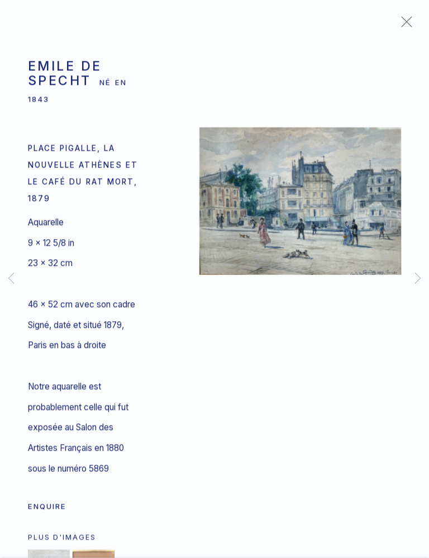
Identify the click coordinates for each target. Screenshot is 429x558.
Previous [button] (11, 279)
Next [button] (418, 279)
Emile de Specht (65, 76)
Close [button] (403, 25)
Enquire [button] (47, 508)
